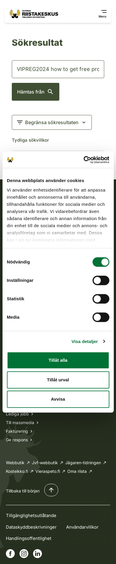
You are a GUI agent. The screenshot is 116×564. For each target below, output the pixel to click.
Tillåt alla (58, 360)
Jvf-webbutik (45, 462)
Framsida (15, 28)
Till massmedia (20, 422)
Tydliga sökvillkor (30, 140)
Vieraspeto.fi (47, 471)
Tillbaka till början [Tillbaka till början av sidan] (23, 490)
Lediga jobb (17, 413)
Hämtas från (35, 91)
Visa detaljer (84, 341)
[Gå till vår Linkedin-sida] (37, 553)
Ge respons (17, 439)
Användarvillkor (82, 527)
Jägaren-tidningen (83, 462)
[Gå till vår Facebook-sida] (10, 553)
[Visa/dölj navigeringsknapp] (99, 14)
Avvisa (58, 399)
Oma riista (77, 471)
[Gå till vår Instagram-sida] (23, 553)
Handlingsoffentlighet (28, 538)
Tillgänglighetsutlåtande (31, 515)
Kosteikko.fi (17, 471)
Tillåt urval (58, 379)
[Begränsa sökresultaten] (52, 122)
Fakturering (17, 431)
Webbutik (15, 462)
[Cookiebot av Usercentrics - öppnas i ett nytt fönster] (83, 160)
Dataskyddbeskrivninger (31, 527)
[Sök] (58, 69)
